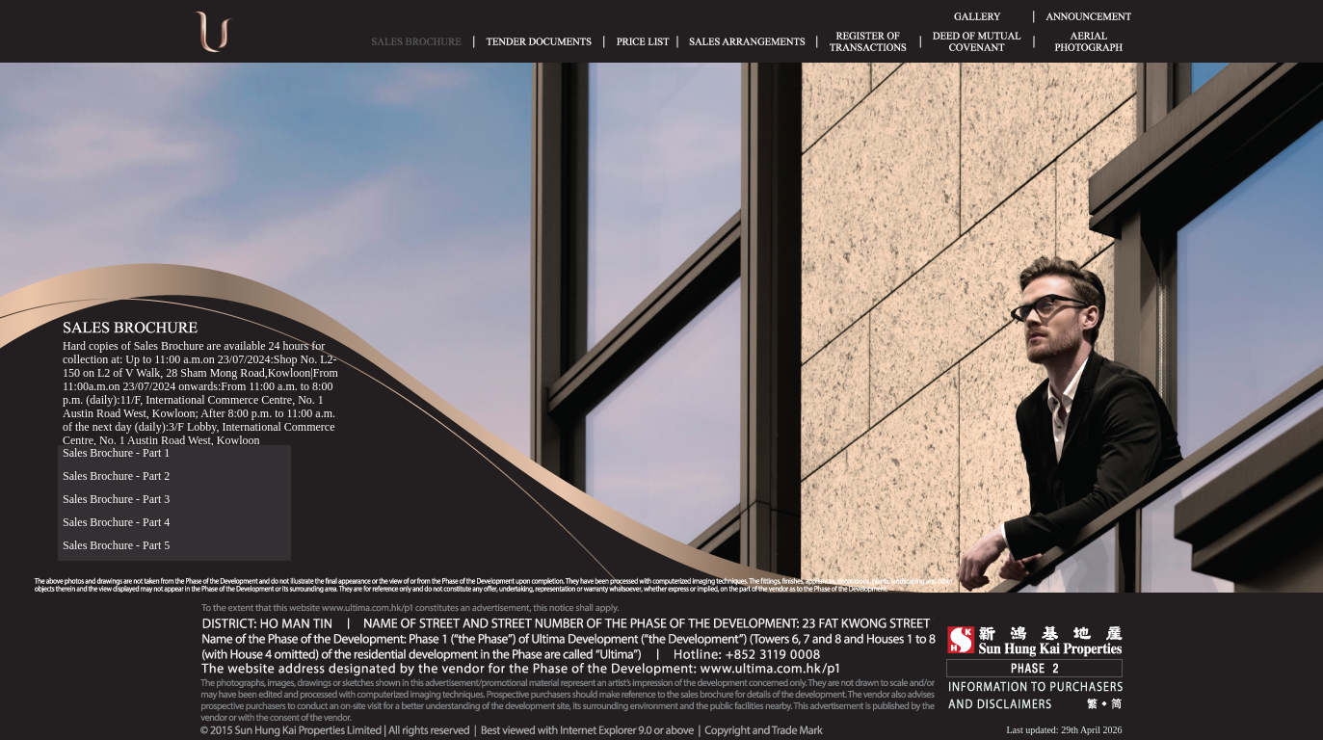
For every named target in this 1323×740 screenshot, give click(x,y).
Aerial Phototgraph (1088, 41)
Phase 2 (1034, 668)
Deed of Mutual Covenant (977, 41)
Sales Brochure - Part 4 (116, 522)
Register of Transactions (868, 41)
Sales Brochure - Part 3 (116, 499)
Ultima (214, 38)
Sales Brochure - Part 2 (116, 476)
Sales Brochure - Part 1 (116, 453)
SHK (1035, 641)
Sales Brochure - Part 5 (116, 545)
